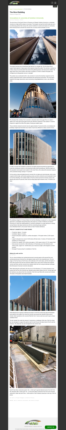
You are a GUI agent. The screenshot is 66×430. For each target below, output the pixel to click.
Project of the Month (18, 9)
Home (11, 9)
